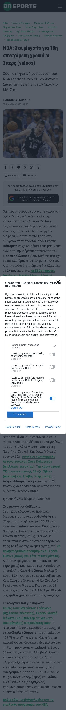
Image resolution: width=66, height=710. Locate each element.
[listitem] (33, 346)
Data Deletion (13, 427)
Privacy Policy (52, 427)
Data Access (33, 427)
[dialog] (33, 355)
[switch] (52, 354)
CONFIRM (20, 414)
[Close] (59, 283)
